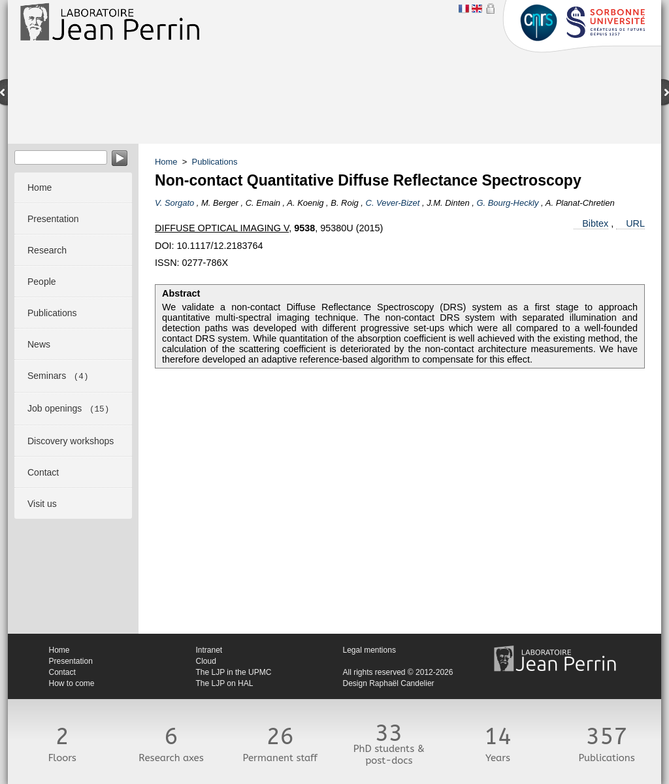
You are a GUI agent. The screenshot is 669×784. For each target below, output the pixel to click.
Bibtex (595, 223)
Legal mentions (369, 650)
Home (166, 162)
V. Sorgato (174, 203)
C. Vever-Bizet (393, 203)
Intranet (209, 650)
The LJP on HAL (224, 683)
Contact (62, 672)
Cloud (206, 661)
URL (635, 223)
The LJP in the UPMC (234, 672)
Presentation (71, 661)
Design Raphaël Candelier (388, 683)
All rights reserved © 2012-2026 (398, 672)
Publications (215, 162)
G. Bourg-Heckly (507, 203)
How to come (72, 683)
